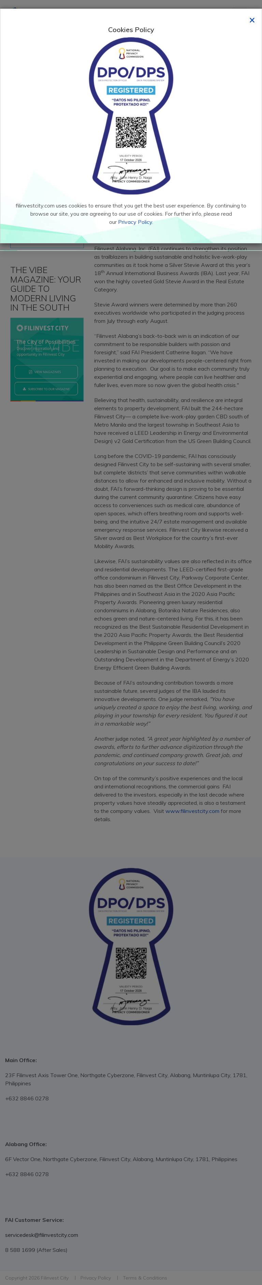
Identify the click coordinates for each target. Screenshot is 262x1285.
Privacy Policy (135, 221)
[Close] (252, 19)
